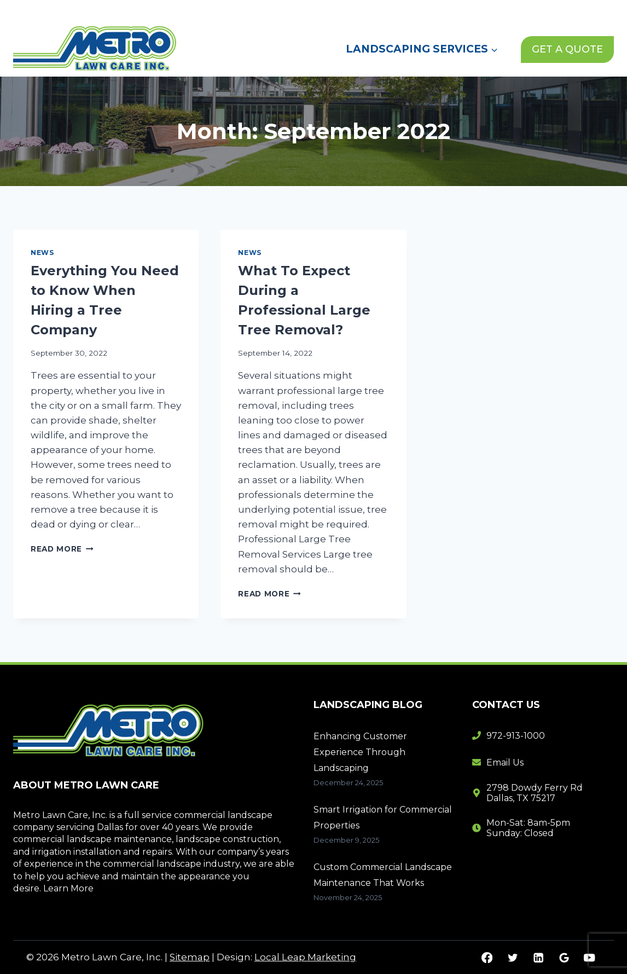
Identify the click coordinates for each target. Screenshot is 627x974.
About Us (374, 10)
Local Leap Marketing (305, 957)
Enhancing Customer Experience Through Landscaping (360, 752)
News (426, 10)
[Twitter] (512, 957)
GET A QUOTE (567, 49)
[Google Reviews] (564, 957)
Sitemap (190, 957)
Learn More (68, 888)
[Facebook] (487, 957)
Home (321, 10)
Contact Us (481, 10)
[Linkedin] (538, 957)
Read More (62, 548)
